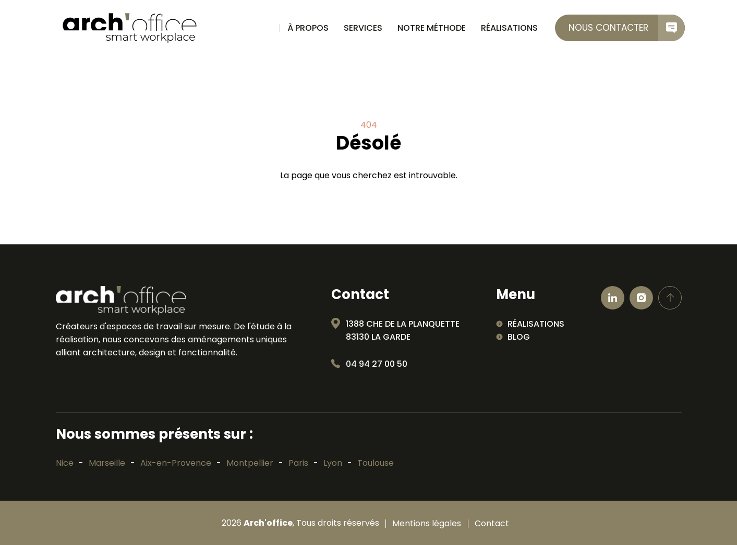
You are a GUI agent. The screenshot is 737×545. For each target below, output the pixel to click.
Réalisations (509, 28)
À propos (308, 28)
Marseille (107, 463)
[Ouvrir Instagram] (641, 297)
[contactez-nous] (620, 28)
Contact (492, 523)
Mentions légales (426, 523)
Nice (65, 463)
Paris (298, 463)
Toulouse (375, 463)
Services (363, 28)
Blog (519, 337)
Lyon (332, 463)
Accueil (265, 28)
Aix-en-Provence (175, 463)
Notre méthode (431, 28)
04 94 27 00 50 (376, 364)
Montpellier (249, 463)
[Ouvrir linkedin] (612, 297)
